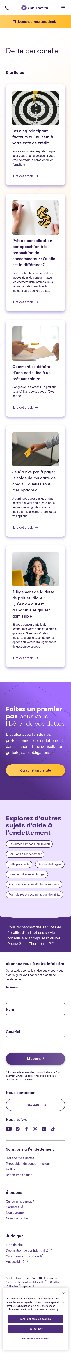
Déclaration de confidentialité (29, 1250)
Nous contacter (17, 1218)
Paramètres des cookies (35, 1338)
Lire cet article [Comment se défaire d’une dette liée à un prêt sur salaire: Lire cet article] (25, 407)
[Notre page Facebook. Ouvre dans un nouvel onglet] (26, 1128)
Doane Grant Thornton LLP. (30, 943)
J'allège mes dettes (20, 1158)
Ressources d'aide (19, 1175)
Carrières (14, 1206)
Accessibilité (17, 1261)
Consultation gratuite (35, 770)
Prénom (12, 987)
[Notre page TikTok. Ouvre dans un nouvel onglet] (53, 1128)
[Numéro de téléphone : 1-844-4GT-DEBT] (7, 7)
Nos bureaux (15, 1213)
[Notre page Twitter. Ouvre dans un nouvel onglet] (35, 1128)
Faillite (10, 1169)
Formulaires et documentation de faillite (34, 894)
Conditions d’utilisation (24, 1255)
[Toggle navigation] (63, 7)
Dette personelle (19, 864)
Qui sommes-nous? (20, 1201)
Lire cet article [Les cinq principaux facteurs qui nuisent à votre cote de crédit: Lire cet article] (25, 176)
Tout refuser (35, 1328)
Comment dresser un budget (27, 874)
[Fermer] (63, 1293)
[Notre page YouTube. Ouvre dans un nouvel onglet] (9, 1128)
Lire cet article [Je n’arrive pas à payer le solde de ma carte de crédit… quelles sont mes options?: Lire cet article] (25, 527)
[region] (35, 1319)
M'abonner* (35, 1059)
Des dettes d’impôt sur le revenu (29, 844)
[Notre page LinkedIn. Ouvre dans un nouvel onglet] (44, 1128)
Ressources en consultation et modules (34, 884)
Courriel (13, 1032)
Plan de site (14, 1245)
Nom (10, 1010)
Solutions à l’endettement (25, 854)
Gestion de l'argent (50, 864)
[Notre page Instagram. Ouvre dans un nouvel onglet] (18, 1128)
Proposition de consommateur (28, 1164)
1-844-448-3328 (35, 1105)
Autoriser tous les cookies (35, 1319)
